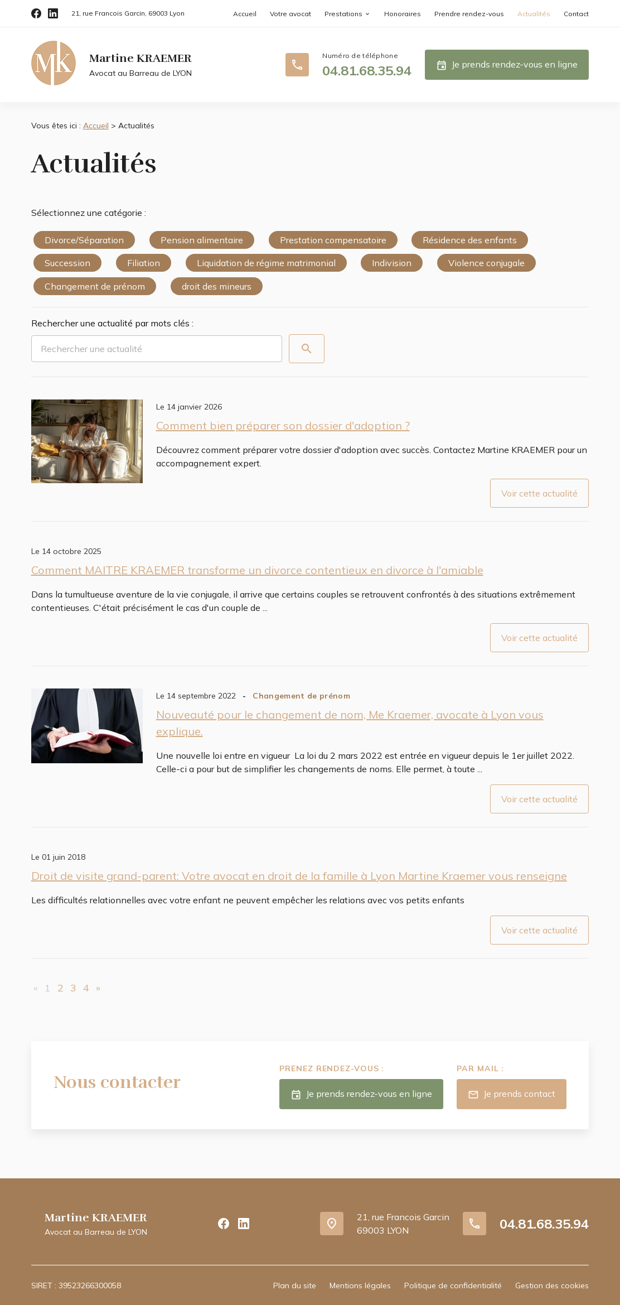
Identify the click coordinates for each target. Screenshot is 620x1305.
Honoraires (402, 13)
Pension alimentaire (202, 239)
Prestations (343, 13)
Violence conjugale (486, 262)
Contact (576, 13)
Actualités (533, 13)
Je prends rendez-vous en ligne (507, 65)
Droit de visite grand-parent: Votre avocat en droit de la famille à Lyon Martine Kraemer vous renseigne (299, 876)
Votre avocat (290, 13)
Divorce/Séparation (84, 239)
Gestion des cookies (552, 1285)
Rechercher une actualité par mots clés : (112, 323)
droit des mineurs (216, 286)
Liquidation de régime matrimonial (266, 262)
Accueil (244, 13)
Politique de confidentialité (453, 1285)
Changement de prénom (95, 286)
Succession (67, 262)
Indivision (391, 262)
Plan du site (294, 1285)
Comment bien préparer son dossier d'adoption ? (283, 425)
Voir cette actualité (539, 493)
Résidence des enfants (470, 239)
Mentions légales (360, 1285)
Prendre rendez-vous (469, 13)
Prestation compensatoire (333, 239)
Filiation (143, 262)
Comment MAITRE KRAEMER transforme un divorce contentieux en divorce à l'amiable (257, 570)
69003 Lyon (128, 13)
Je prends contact (511, 1094)
